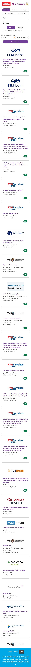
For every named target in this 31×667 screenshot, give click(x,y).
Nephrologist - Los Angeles (11, 294)
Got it (21, 651)
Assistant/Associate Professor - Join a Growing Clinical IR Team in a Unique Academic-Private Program (14, 61)
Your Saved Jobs (22, 13)
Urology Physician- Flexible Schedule (14, 570)
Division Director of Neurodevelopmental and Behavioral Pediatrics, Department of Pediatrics (15, 480)
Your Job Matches (9, 13)
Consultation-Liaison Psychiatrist (13, 190)
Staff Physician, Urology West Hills (13, 527)
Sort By (4, 37)
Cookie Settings (12, 651)
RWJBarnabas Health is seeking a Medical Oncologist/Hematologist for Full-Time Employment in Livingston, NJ (15, 421)
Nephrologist (7, 545)
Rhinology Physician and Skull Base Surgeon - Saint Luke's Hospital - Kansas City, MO (15, 165)
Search (6, 10)
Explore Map (23, 10)
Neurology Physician (9, 631)
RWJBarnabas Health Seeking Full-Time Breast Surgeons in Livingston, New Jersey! (15, 119)
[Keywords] (15, 18)
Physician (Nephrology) (10, 265)
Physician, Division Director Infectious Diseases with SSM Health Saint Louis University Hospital (14, 92)
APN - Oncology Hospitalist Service (13, 370)
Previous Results (15, 42)
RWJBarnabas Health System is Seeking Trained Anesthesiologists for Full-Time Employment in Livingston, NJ (15, 345)
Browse (14, 10)
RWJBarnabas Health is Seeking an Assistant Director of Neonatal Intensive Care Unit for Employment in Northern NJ (15, 146)
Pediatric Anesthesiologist (11, 213)
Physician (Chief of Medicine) (11, 318)
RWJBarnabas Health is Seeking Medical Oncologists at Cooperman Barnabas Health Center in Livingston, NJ (15, 448)
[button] (20, 27)
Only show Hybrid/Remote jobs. (13, 30)
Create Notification (22, 37)
